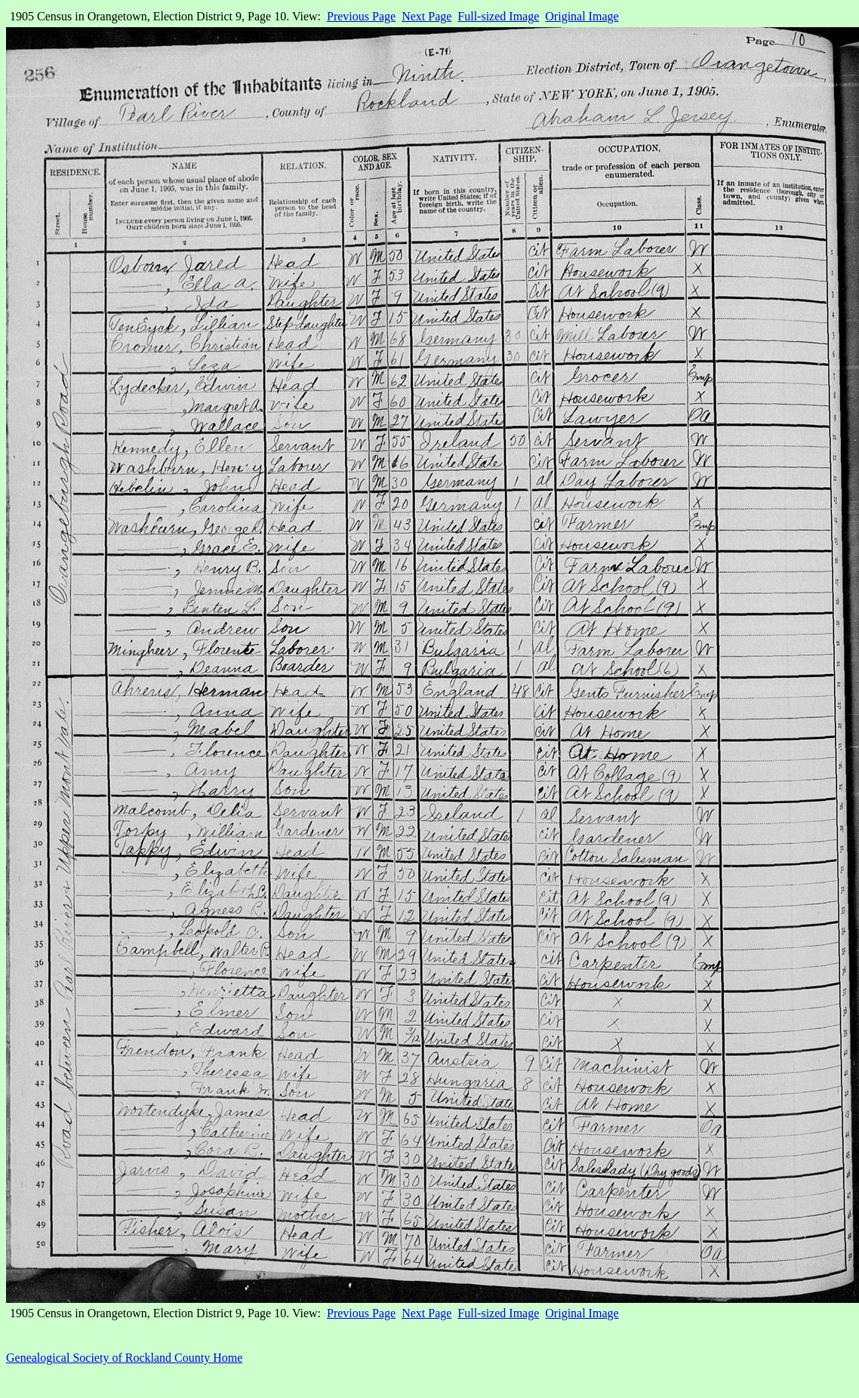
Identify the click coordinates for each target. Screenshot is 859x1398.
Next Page (426, 16)
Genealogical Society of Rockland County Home (124, 1357)
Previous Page (361, 16)
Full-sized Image (498, 16)
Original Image (581, 16)
